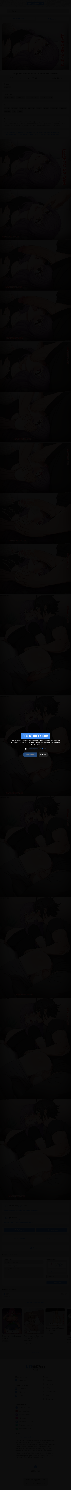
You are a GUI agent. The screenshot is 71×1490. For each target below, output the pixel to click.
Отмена (43, 754)
